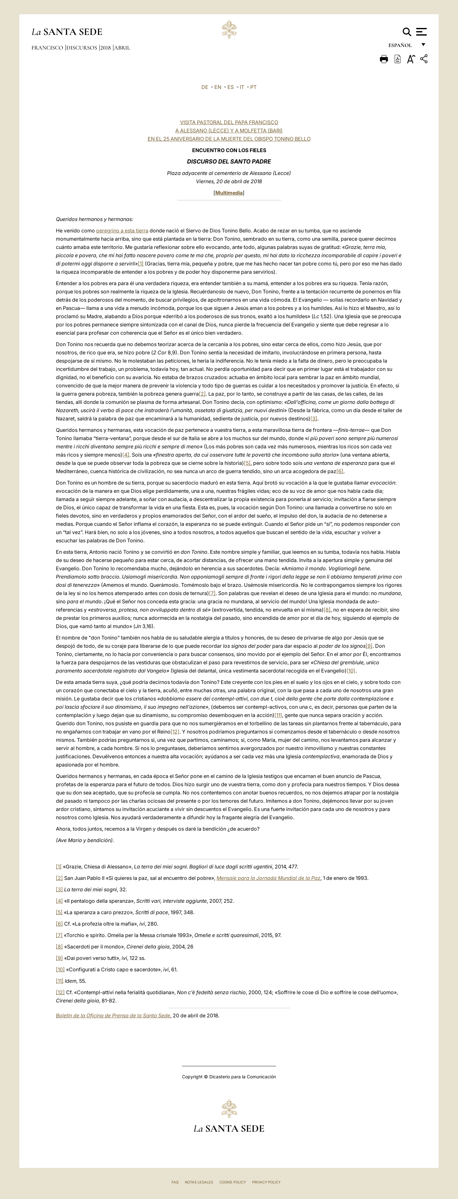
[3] (313, 418)
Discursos (82, 47)
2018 (106, 47)
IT (242, 87)
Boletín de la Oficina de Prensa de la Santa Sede (113, 1015)
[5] (247, 463)
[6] (339, 471)
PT (253, 87)
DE (204, 87)
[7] (212, 593)
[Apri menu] (420, 31)
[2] (202, 394)
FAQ (175, 1182)
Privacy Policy (266, 1182)
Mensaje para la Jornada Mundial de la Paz (268, 878)
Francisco (47, 47)
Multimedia (229, 193)
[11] (278, 715)
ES (230, 87)
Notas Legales (199, 1182)
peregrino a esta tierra (122, 230)
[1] (141, 263)
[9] (369, 646)
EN (217, 87)
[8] (327, 609)
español (402, 47)
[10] (351, 670)
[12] (175, 731)
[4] (125, 455)
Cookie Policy (232, 1182)
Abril (122, 47)
